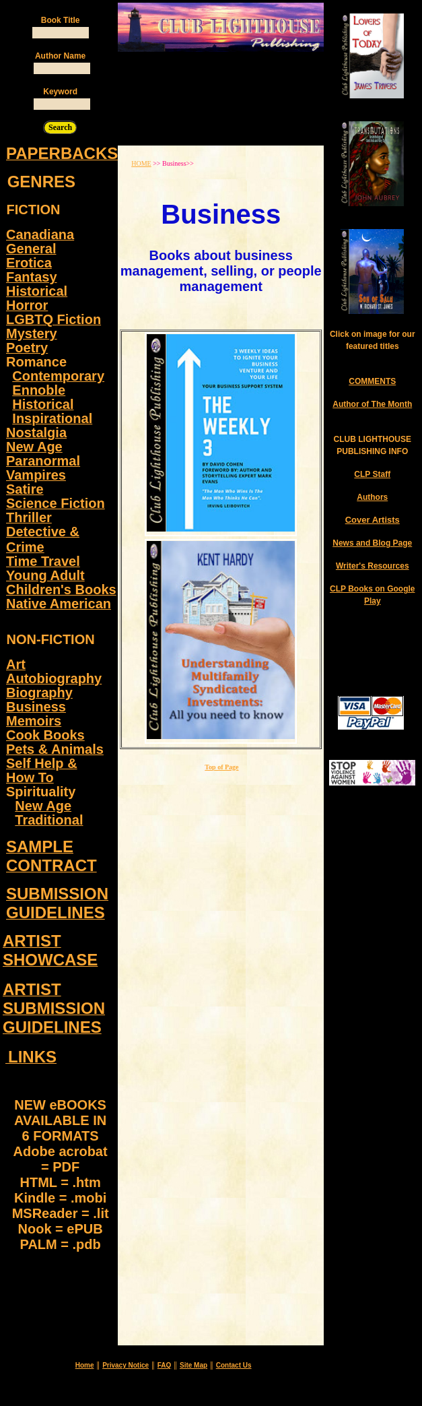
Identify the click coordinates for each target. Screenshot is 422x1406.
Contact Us (234, 1365)
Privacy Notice (125, 1365)
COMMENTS (372, 381)
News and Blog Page (372, 543)
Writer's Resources (372, 566)
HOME (141, 163)
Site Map (193, 1365)
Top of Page (221, 767)
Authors (372, 497)
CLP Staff (372, 474)
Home (84, 1365)
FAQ (164, 1365)
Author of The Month (372, 404)
